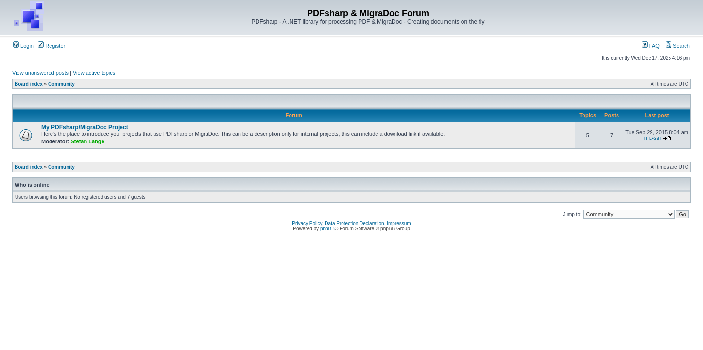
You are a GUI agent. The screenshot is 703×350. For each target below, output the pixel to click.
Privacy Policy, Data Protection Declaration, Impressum (351, 223)
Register (51, 46)
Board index (29, 84)
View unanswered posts (40, 73)
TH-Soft (652, 138)
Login (23, 46)
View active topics (94, 73)
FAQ (651, 46)
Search (678, 46)
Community (61, 84)
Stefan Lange (87, 141)
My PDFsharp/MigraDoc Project (84, 127)
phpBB (327, 228)
